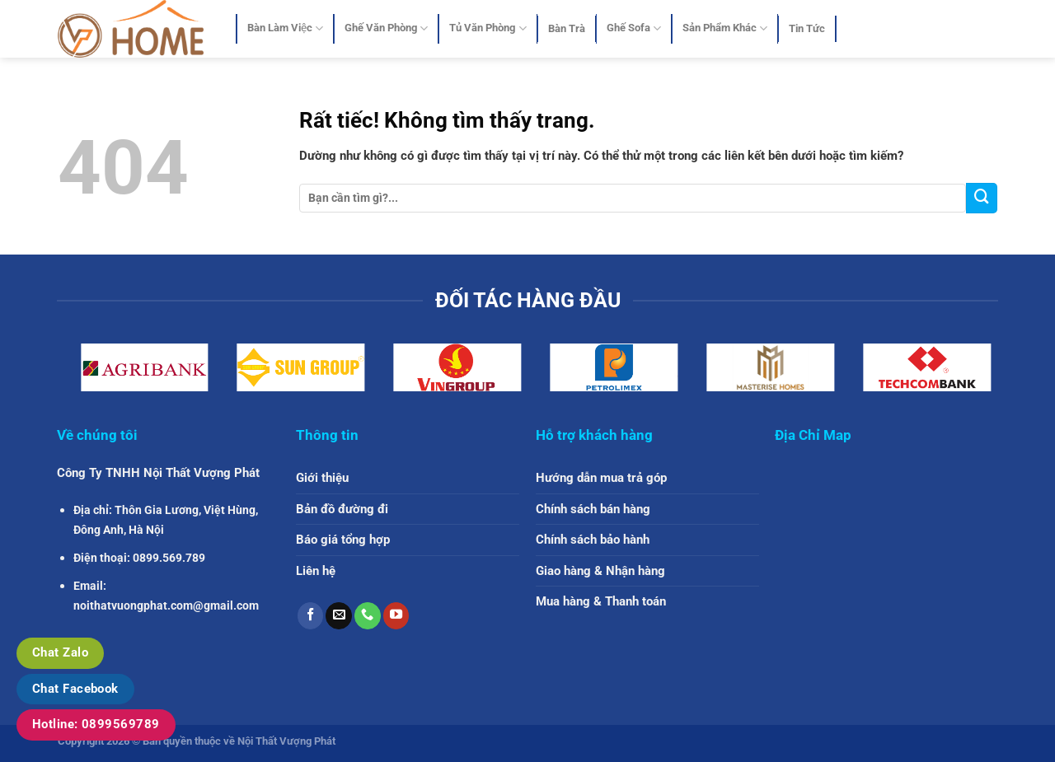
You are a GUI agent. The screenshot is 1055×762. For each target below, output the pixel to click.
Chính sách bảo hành (592, 539)
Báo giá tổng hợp (343, 539)
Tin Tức (807, 28)
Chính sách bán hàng (593, 509)
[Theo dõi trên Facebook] (311, 615)
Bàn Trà (566, 28)
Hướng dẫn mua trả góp (601, 477)
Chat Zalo (60, 652)
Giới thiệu (322, 477)
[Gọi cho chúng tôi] (367, 615)
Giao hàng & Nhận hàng (600, 570)
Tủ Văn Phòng (487, 28)
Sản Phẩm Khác (724, 28)
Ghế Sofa (634, 28)
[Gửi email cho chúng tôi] (339, 615)
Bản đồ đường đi (342, 509)
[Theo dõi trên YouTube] (396, 615)
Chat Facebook (75, 688)
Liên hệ (315, 570)
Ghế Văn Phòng (386, 28)
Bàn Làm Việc (285, 28)
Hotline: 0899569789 (96, 724)
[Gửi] (981, 198)
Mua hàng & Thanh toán (601, 601)
